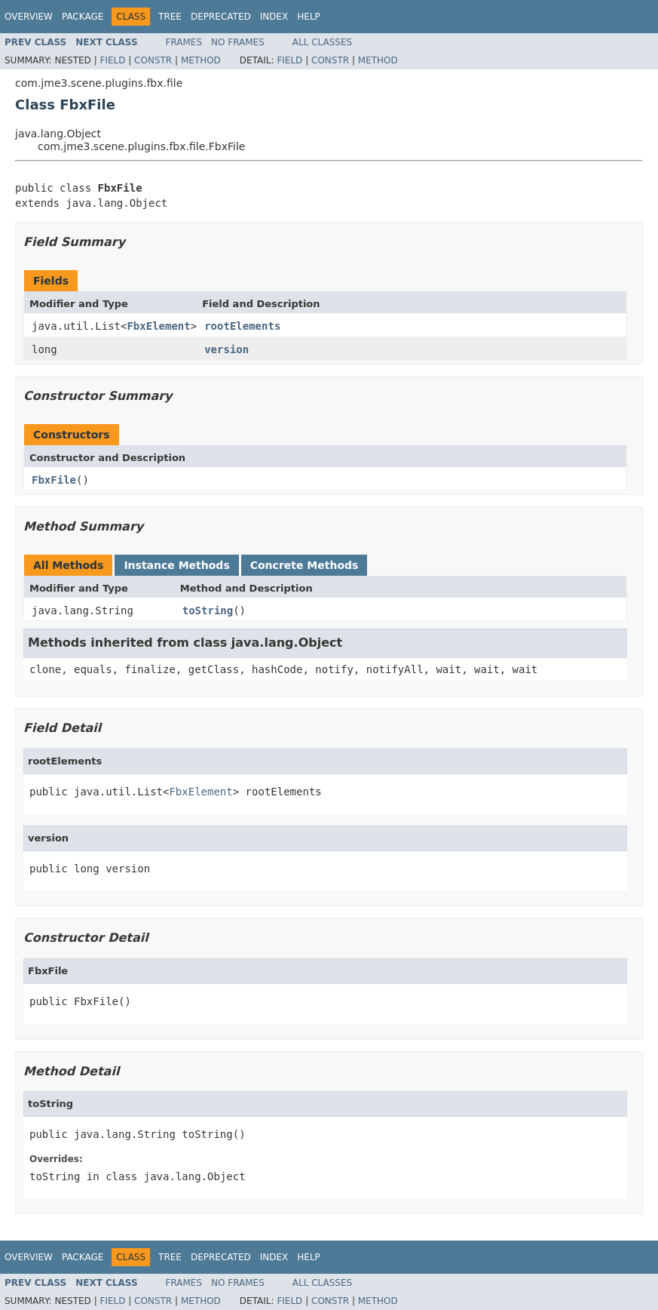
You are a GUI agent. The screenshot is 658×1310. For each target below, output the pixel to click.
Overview (29, 16)
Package (82, 16)
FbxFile (54, 480)
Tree (170, 16)
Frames (184, 42)
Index (274, 16)
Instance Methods (176, 565)
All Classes (322, 42)
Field (112, 60)
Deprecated (221, 16)
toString (207, 610)
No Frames (238, 42)
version (226, 349)
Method (201, 60)
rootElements (242, 326)
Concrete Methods (304, 565)
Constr (153, 60)
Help (308, 16)
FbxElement (158, 326)
